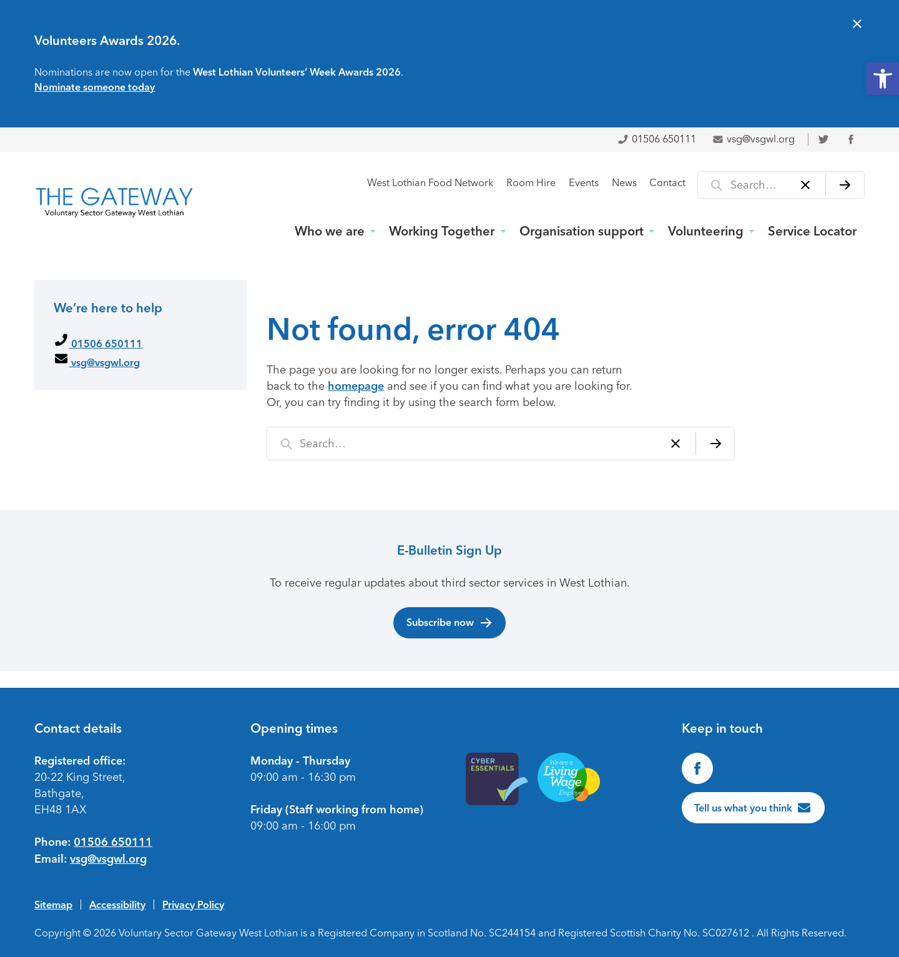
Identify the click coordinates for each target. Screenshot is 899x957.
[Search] (845, 185)
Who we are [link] (330, 231)
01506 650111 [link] (656, 139)
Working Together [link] (441, 231)
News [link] (624, 183)
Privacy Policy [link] (193, 905)
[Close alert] (857, 25)
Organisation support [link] (581, 231)
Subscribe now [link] (449, 622)
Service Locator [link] (812, 231)
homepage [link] (356, 386)
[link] (883, 78)
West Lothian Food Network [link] (430, 183)
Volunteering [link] (706, 231)
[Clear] (805, 185)
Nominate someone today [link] (94, 87)
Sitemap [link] (53, 905)
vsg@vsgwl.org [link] (753, 139)
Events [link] (584, 183)
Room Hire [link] (531, 183)
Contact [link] (667, 183)
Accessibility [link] (117, 905)
